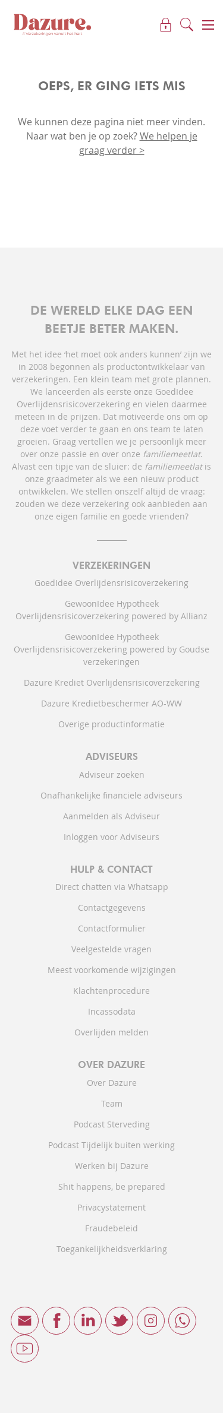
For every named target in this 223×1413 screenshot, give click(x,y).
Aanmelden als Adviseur (111, 816)
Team (112, 1103)
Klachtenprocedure (111, 990)
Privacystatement (111, 1207)
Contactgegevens (112, 907)
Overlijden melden (111, 1032)
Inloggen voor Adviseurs (111, 836)
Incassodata (112, 1011)
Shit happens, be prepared (111, 1186)
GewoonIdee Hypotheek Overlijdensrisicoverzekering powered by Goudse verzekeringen (111, 649)
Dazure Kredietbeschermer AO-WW (111, 703)
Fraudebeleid (111, 1228)
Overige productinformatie (111, 724)
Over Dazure (112, 1082)
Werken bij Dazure (112, 1165)
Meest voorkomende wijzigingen (112, 969)
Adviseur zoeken (112, 774)
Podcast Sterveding (112, 1124)
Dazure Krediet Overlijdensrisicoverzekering (112, 682)
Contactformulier (112, 928)
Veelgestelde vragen (111, 949)
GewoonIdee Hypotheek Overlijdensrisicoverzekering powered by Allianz (111, 610)
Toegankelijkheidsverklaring (111, 1248)
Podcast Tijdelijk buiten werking (111, 1145)
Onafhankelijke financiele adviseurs (111, 795)
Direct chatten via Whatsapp (111, 886)
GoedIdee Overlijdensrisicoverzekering (111, 582)
